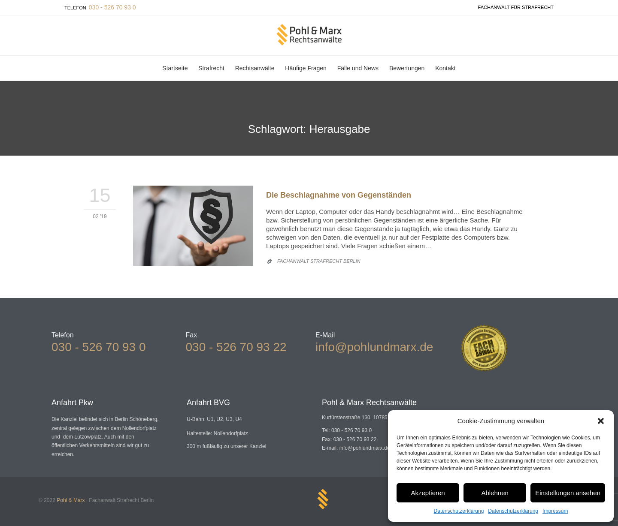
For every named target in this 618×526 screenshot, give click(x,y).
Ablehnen (494, 492)
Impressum (555, 511)
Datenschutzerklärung (459, 511)
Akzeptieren (428, 492)
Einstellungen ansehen (567, 492)
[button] (601, 421)
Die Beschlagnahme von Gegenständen (338, 195)
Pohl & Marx (71, 500)
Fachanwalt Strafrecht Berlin (318, 261)
